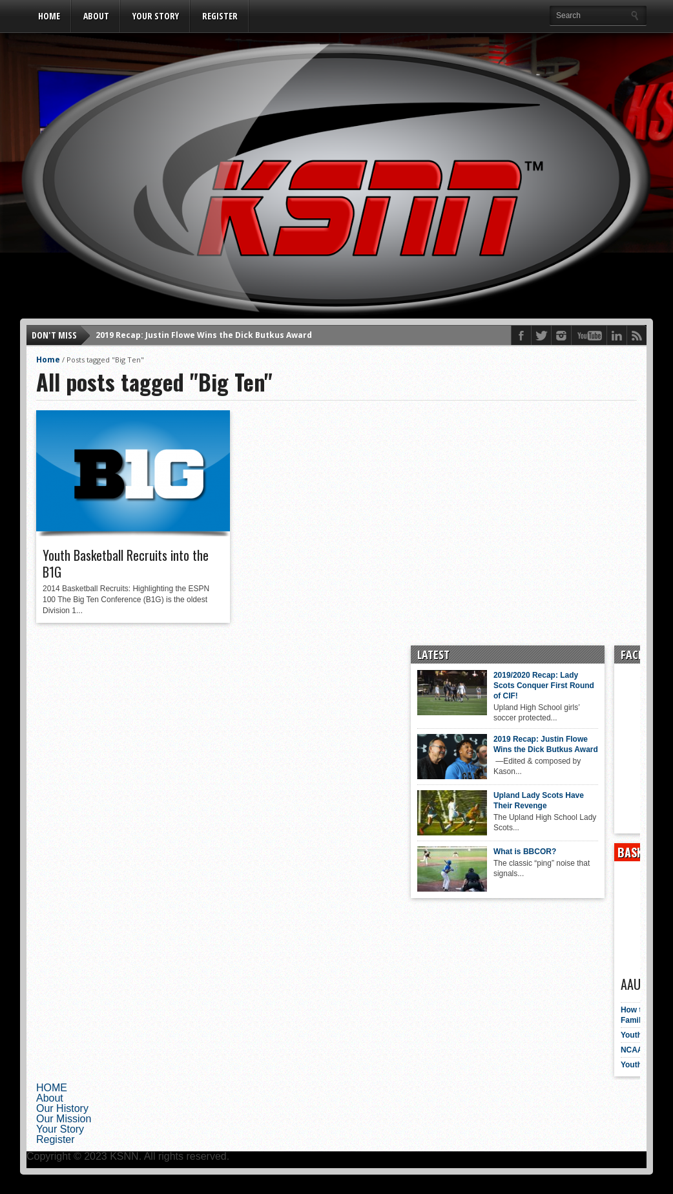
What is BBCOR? (497, 851)
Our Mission (63, 1118)
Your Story (155, 16)
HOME (49, 16)
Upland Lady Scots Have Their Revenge (511, 800)
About (96, 16)
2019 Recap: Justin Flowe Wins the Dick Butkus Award (204, 335)
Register (220, 16)
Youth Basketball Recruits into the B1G (126, 563)
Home (48, 359)
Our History (62, 1108)
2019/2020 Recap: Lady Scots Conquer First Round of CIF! (516, 685)
